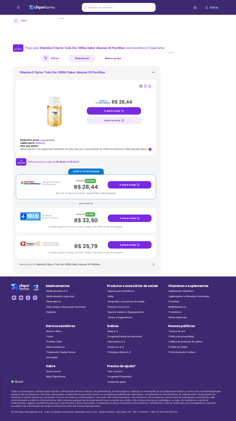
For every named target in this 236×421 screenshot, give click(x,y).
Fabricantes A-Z (116, 341)
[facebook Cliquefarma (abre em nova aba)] (14, 298)
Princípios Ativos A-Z (119, 352)
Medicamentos (58, 286)
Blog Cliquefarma (55, 376)
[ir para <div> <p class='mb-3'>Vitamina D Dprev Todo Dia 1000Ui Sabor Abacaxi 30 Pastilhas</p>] (62, 73)
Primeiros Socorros (118, 306)
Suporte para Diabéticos (120, 291)
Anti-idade (52, 357)
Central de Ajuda (116, 382)
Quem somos (53, 371)
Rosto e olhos (53, 331)
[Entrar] (211, 7)
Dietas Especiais (178, 317)
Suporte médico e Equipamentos (125, 312)
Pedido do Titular (178, 347)
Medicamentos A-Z (57, 291)
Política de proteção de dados (185, 341)
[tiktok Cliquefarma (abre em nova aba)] (28, 298)
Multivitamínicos (177, 306)
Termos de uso (177, 331)
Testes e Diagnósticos (119, 317)
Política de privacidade (181, 336)
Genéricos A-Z (115, 347)
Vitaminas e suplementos (188, 286)
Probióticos (175, 312)
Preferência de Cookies (182, 352)
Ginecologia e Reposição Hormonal (65, 306)
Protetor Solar (54, 341)
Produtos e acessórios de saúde (132, 286)
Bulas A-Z (112, 331)
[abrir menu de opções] (18, 7)
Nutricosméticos (55, 347)
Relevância (82, 58)
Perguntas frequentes (119, 376)
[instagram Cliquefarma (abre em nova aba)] (35, 298)
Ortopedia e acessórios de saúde (126, 301)
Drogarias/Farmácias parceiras (124, 336)
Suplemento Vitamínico (181, 291)
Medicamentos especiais (60, 296)
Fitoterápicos (53, 301)
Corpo (49, 336)
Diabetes (51, 312)
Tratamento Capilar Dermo (60, 352)
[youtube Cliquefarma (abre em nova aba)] (21, 298)
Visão (110, 296)
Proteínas (174, 301)
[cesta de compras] (195, 7)
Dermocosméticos (60, 326)
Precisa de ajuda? (121, 366)
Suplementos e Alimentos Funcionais (189, 296)
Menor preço (113, 58)
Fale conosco (115, 371)
